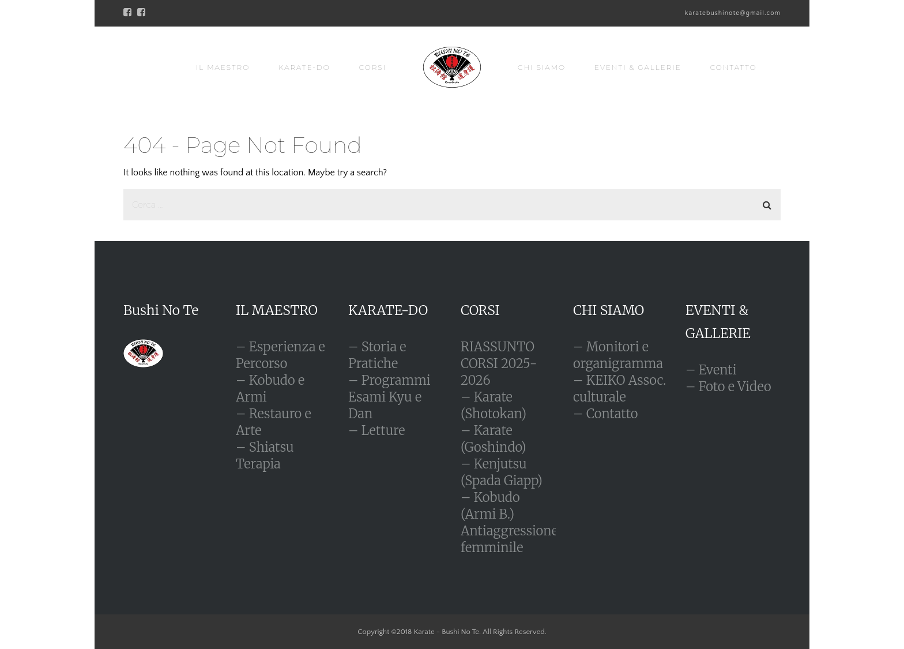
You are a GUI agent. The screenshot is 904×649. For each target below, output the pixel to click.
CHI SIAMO (542, 67)
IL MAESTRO (223, 67)
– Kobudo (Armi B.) (490, 505)
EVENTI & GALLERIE (637, 67)
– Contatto (605, 414)
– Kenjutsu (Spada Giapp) (502, 472)
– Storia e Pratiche (377, 355)
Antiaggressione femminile (509, 539)
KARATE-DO (304, 67)
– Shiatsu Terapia (265, 455)
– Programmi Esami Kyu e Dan (389, 397)
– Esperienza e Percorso (280, 355)
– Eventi (711, 370)
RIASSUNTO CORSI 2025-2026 (499, 363)
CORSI (372, 67)
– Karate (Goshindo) (493, 438)
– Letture (376, 430)
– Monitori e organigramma (618, 355)
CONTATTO (733, 67)
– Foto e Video (728, 386)
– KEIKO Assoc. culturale (619, 388)
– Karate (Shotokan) (493, 405)
